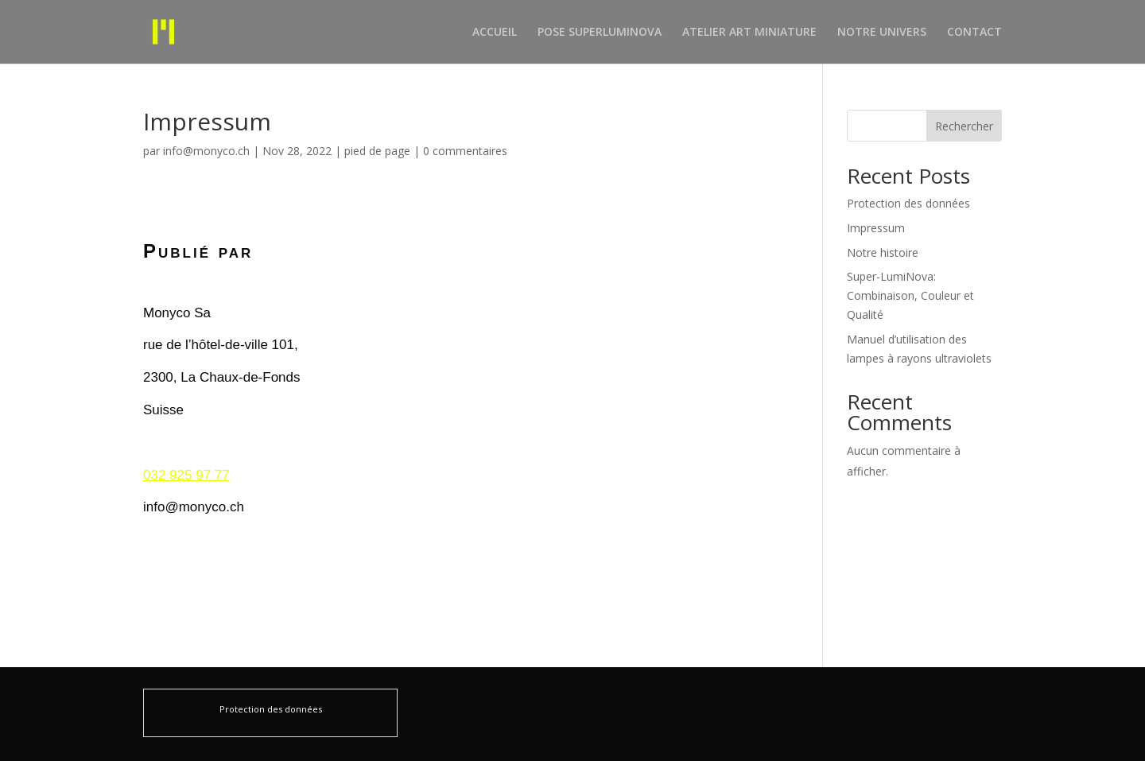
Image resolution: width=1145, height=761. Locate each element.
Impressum (876, 227)
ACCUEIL (494, 32)
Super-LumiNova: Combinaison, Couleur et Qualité (910, 295)
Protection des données (908, 203)
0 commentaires (465, 150)
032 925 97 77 (186, 475)
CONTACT (974, 32)
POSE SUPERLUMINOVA (600, 32)
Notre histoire (882, 252)
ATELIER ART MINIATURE (749, 32)
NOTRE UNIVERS (881, 32)
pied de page (377, 150)
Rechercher (964, 126)
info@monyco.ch (206, 150)
